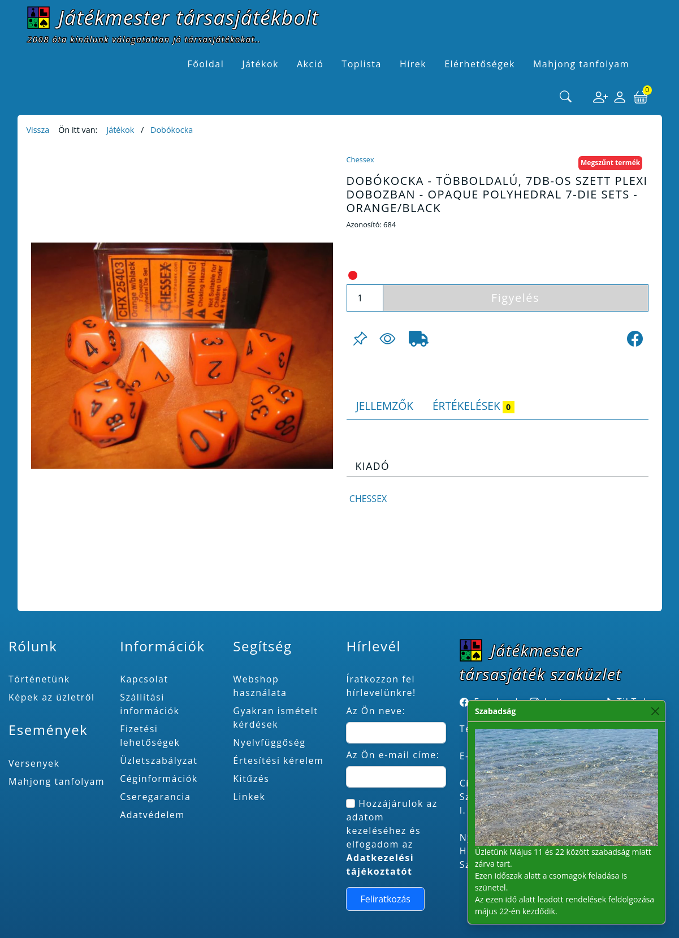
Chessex (360, 159)
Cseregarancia (155, 796)
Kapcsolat (144, 679)
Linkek (249, 796)
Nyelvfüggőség (269, 742)
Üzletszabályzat (158, 760)
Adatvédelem (152, 815)
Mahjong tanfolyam (56, 781)
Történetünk (39, 679)
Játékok (120, 129)
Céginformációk (159, 778)
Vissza (38, 129)
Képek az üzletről (51, 697)
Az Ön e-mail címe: (392, 755)
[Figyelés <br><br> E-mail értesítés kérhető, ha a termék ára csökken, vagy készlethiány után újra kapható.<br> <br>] (387, 338)
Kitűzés (251, 778)
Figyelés (515, 297)
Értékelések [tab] (473, 405)
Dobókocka (171, 129)
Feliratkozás (385, 899)
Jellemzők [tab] (384, 405)
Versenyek (33, 763)
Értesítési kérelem (278, 760)
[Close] (655, 711)
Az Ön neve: (375, 710)
